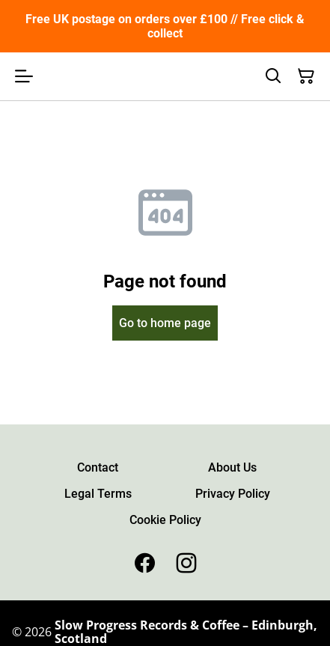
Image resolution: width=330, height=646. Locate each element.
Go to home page (165, 323)
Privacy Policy (232, 494)
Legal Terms (98, 494)
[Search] (273, 76)
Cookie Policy (165, 520)
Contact (97, 467)
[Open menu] (23, 76)
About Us (232, 467)
